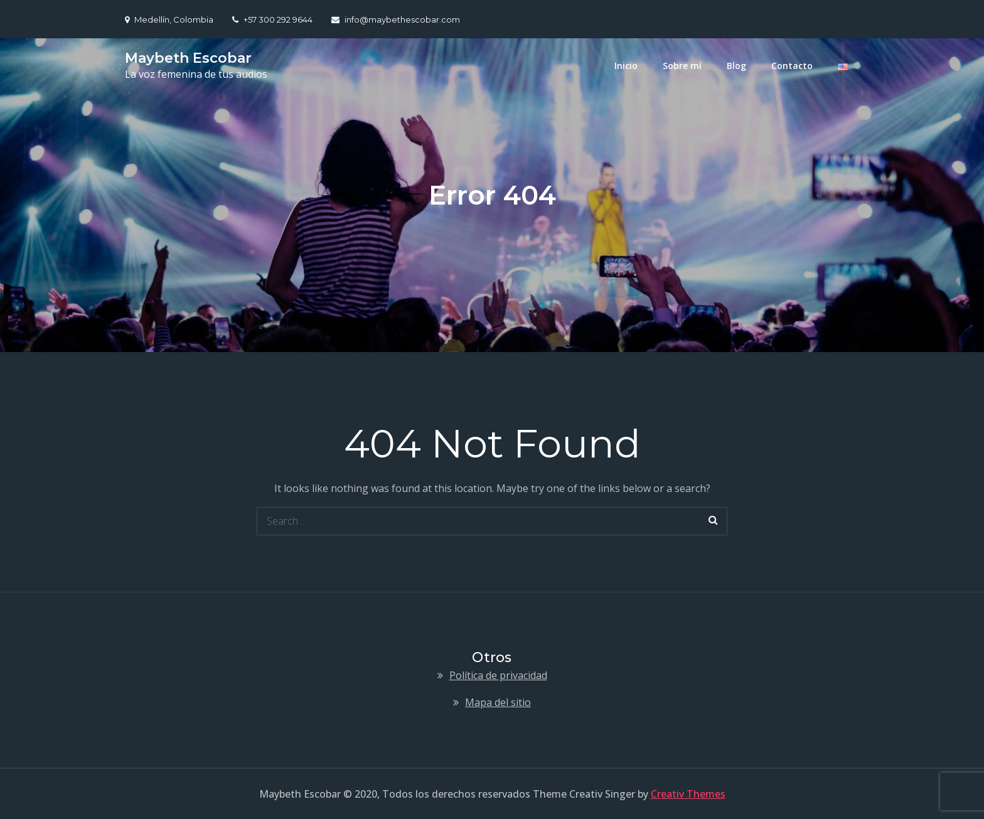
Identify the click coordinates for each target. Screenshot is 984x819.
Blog (736, 66)
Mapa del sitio (498, 702)
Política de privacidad (498, 675)
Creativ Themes (688, 794)
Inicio (626, 66)
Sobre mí (682, 66)
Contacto (792, 66)
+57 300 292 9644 (272, 19)
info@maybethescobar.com (395, 19)
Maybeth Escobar (188, 58)
